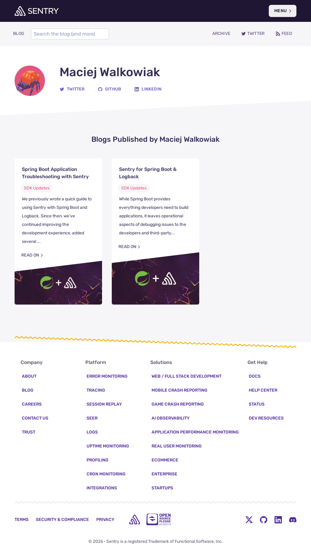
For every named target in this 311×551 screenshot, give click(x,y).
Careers (32, 404)
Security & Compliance (62, 519)
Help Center (263, 390)
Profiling (97, 460)
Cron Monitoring (106, 474)
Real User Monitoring (177, 446)
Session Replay (104, 404)
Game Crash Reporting (178, 404)
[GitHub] (110, 90)
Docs (255, 376)
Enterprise (164, 474)
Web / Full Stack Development (186, 376)
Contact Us (35, 418)
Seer (92, 418)
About (29, 376)
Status (257, 404)
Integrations (102, 488)
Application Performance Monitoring (195, 432)
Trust (28, 432)
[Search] (67, 34)
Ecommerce (165, 460)
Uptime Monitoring (108, 446)
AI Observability (171, 418)
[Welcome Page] (37, 11)
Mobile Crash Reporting (179, 390)
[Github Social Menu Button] (263, 519)
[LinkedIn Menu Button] (278, 519)
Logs (92, 432)
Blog (27, 390)
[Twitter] (72, 90)
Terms (22, 519)
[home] (134, 519)
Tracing (96, 390)
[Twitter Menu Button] (249, 519)
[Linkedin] (148, 90)
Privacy (105, 519)
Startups (162, 488)
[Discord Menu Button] (292, 519)
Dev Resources (266, 418)
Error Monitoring (107, 376)
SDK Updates (37, 189)
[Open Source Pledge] (158, 519)
